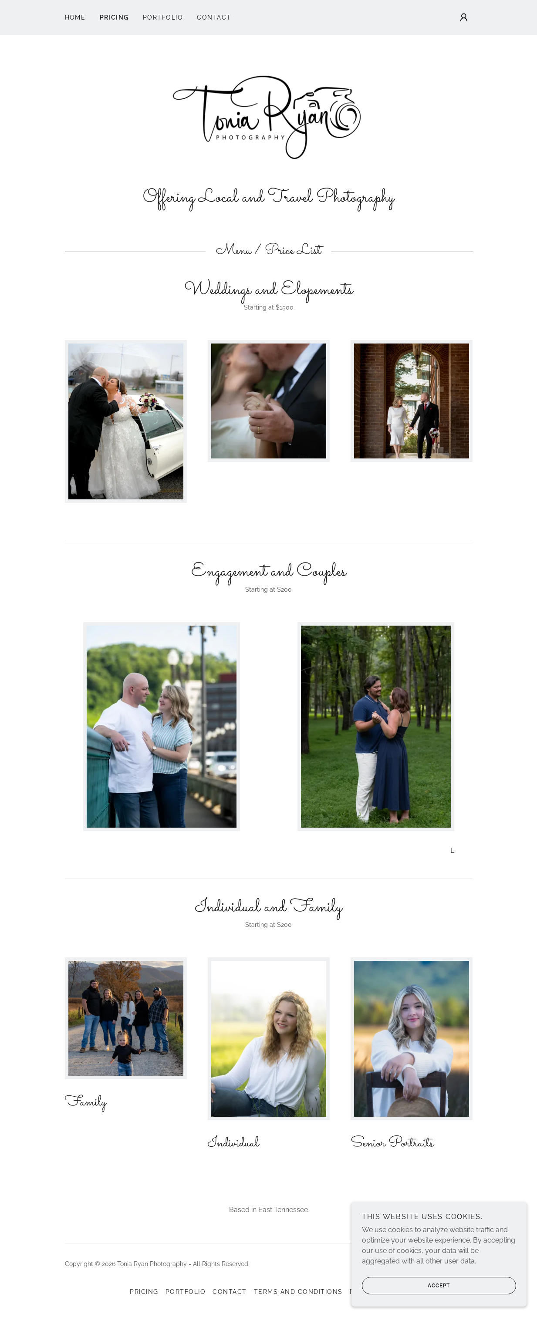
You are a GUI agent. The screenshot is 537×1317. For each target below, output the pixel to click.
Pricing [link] (114, 17)
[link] (268, 118)
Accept (407, 1285)
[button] (464, 17)
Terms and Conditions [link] (298, 1296)
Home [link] (75, 17)
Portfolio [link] (163, 17)
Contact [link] (214, 17)
